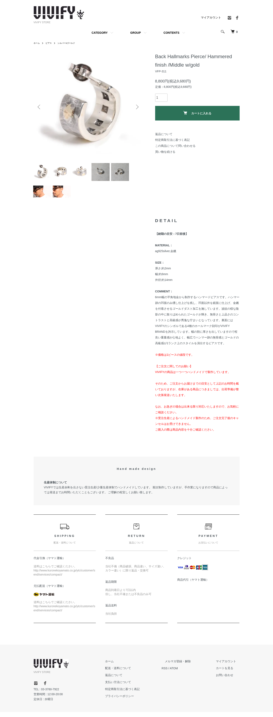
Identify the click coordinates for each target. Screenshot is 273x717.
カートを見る (228, 673)
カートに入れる (197, 113)
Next (137, 107)
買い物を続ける (165, 151)
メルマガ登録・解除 (188, 666)
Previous (40, 107)
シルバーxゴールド (70, 43)
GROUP (135, 32)
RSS (178, 673)
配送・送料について (135, 673)
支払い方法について (135, 687)
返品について (163, 134)
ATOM (187, 673)
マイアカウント (211, 17)
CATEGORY (99, 32)
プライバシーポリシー (136, 701)
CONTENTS (171, 32)
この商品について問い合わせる (175, 145)
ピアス (50, 43)
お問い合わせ (228, 680)
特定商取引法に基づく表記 (172, 139)
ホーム (37, 43)
